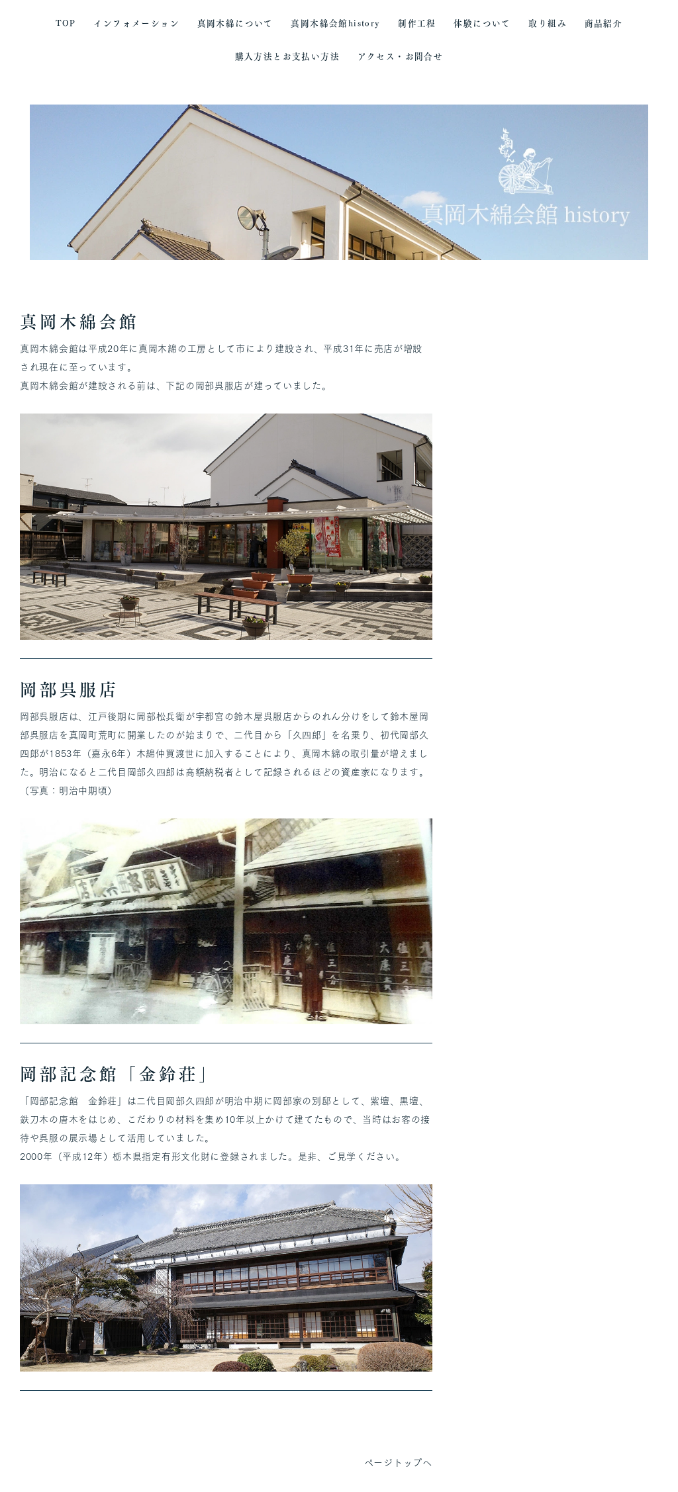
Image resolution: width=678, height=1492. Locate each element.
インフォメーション (136, 23)
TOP (66, 23)
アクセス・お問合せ (401, 56)
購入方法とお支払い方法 (287, 56)
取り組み (547, 23)
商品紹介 (604, 23)
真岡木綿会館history (335, 23)
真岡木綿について (235, 23)
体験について (482, 23)
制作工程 (417, 23)
